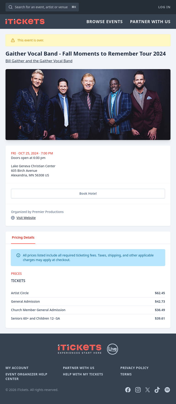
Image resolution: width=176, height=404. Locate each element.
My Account (17, 368)
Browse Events (104, 21)
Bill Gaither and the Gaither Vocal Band (39, 60)
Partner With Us (150, 21)
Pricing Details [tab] (23, 237)
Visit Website (26, 217)
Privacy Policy (134, 368)
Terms (126, 374)
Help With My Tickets (83, 374)
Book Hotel (87, 193)
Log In (164, 7)
